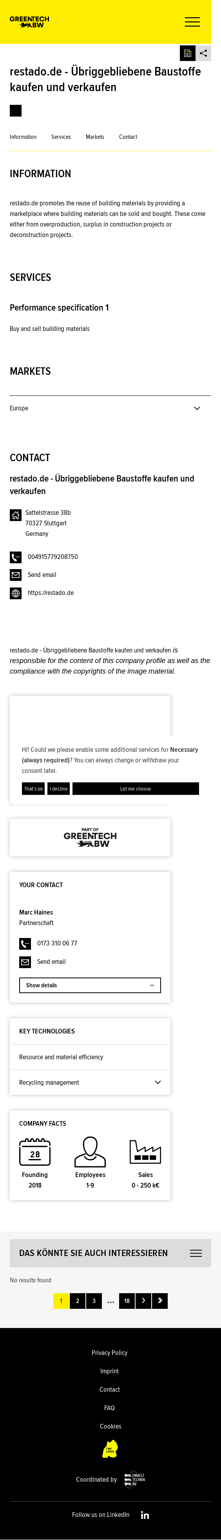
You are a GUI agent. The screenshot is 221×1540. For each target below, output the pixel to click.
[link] (16, 111)
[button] (198, 22)
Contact (128, 137)
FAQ (109, 1407)
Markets (95, 137)
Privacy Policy (109, 1352)
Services (61, 137)
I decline (59, 788)
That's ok (33, 788)
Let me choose (135, 788)
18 (127, 1301)
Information (23, 137)
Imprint (109, 1371)
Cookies (110, 1426)
